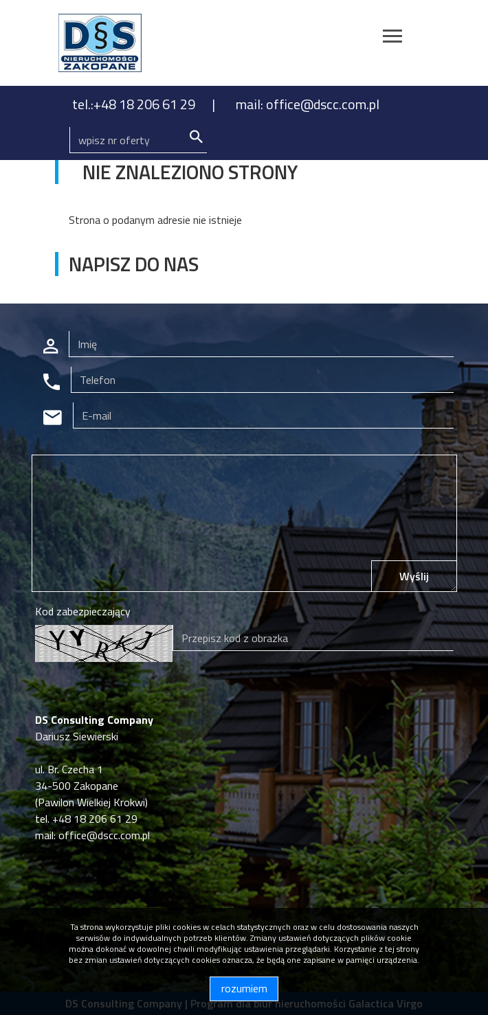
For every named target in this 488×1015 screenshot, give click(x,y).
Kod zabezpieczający (83, 611)
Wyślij (414, 576)
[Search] (138, 140)
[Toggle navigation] (392, 38)
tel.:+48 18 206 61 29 (135, 104)
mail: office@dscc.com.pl (307, 104)
